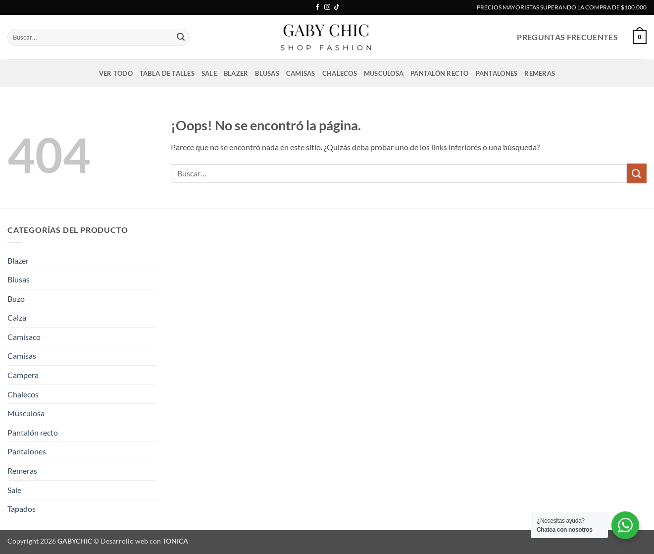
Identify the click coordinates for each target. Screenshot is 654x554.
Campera (23, 375)
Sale (209, 73)
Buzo (16, 298)
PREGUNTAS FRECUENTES (567, 37)
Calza (16, 317)
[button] (640, 37)
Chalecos (339, 73)
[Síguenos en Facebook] (317, 7)
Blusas (267, 73)
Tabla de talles (167, 73)
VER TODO (116, 73)
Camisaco (24, 336)
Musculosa (383, 73)
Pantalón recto (439, 73)
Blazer (236, 73)
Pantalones (497, 73)
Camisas (300, 73)
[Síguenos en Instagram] (327, 7)
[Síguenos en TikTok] (337, 7)
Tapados (21, 508)
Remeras (539, 73)
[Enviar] (180, 37)
